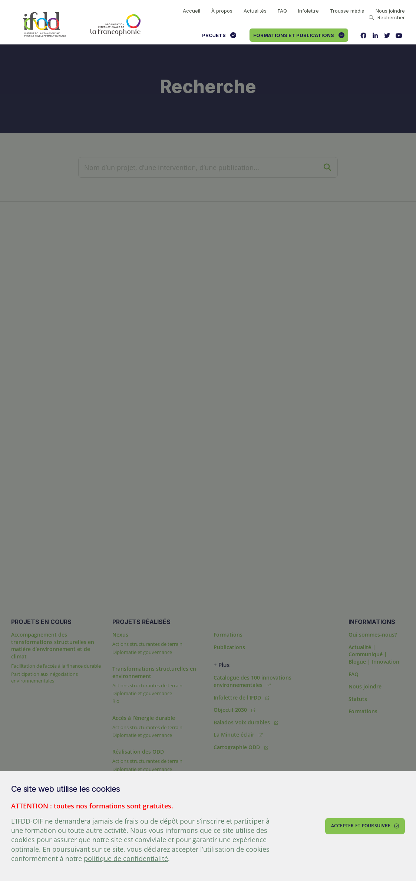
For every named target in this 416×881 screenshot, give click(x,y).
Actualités (255, 11)
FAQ (282, 11)
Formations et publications (298, 35)
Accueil (191, 11)
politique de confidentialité (126, 858)
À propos (221, 11)
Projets (219, 35)
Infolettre (308, 11)
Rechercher (387, 17)
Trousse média (347, 11)
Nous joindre (390, 11)
